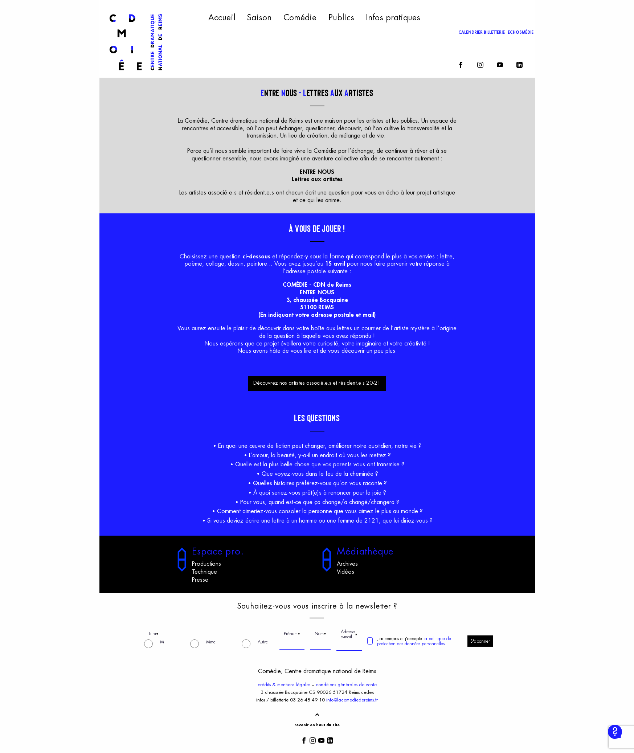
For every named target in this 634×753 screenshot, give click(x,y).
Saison (259, 18)
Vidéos (345, 572)
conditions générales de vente (346, 684)
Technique (204, 572)
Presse (200, 580)
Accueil (221, 18)
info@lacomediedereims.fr (352, 699)
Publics (341, 18)
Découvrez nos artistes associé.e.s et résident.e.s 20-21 (317, 383)
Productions (206, 564)
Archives (347, 564)
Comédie (299, 18)
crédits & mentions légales (284, 684)
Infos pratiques (393, 18)
